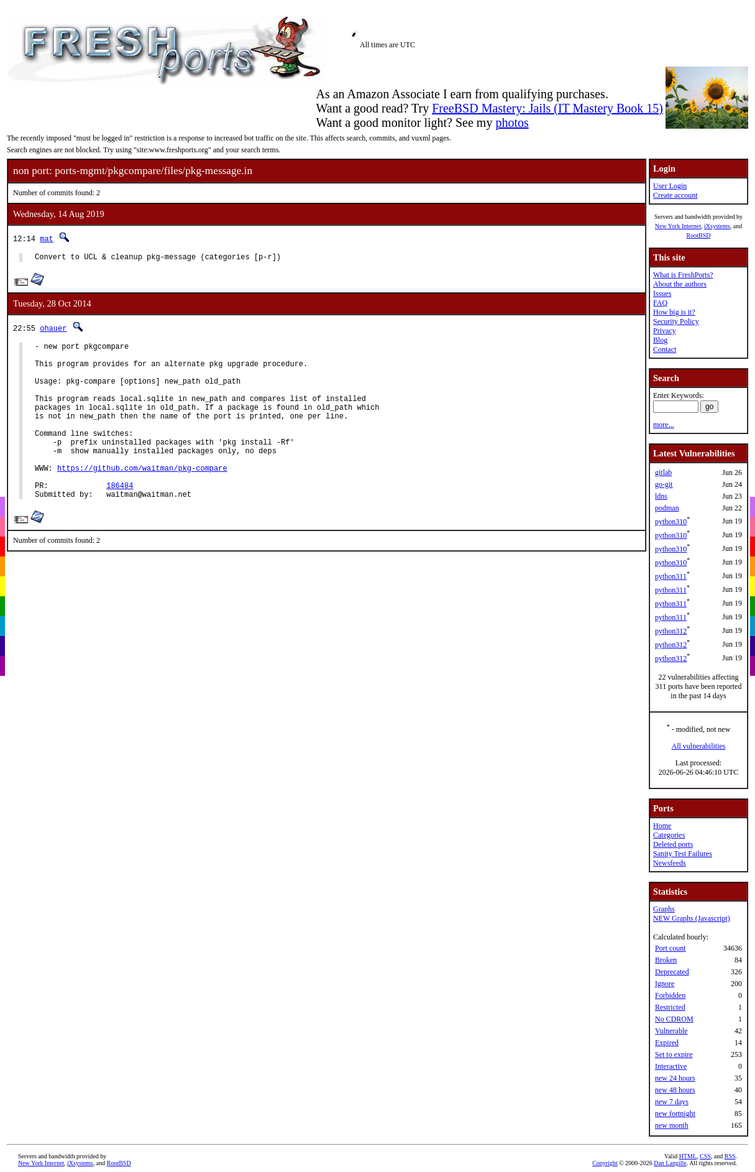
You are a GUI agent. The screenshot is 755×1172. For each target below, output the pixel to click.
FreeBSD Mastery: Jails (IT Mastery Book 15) (547, 108)
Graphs (664, 909)
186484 (119, 519)
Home (662, 825)
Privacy (664, 330)
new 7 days (672, 1101)
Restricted (670, 1007)
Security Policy (676, 321)
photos (511, 122)
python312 (671, 631)
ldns (661, 496)
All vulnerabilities (699, 746)
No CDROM (674, 1019)
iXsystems (717, 226)
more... (663, 424)
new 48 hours (675, 1090)
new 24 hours (675, 1078)
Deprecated (672, 971)
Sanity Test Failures (682, 853)
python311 (671, 576)
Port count (670, 948)
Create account (675, 195)
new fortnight (675, 1113)
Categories (669, 835)
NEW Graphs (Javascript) (691, 918)
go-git (664, 484)
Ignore (664, 983)
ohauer (53, 330)
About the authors (680, 284)
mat (46, 238)
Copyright (605, 1163)
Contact (664, 349)
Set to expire (674, 1054)
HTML (688, 1156)
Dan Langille (670, 1163)
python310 (671, 521)
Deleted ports (673, 844)
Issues (662, 293)
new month (672, 1125)
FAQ (660, 302)
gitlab (663, 472)
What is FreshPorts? (683, 274)
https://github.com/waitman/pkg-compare (142, 497)
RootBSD (699, 235)
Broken (666, 960)
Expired (667, 1042)
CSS (705, 1156)
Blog (660, 340)
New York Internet (678, 226)
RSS (730, 1156)
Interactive (671, 1066)
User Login (670, 186)
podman (667, 508)
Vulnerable (671, 1031)
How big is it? (674, 312)
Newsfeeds (669, 863)
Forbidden (670, 995)
